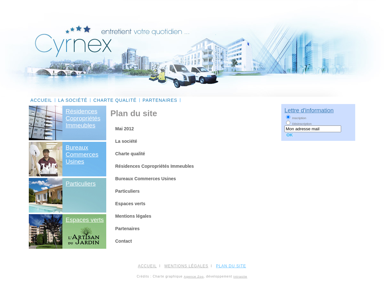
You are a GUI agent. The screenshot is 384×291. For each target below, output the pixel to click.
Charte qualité (115, 100)
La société (72, 100)
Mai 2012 (124, 128)
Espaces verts (85, 219)
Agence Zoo (194, 276)
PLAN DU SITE (231, 266)
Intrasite (240, 276)
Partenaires (160, 100)
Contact (123, 241)
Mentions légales (133, 216)
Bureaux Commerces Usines (145, 178)
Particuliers (81, 183)
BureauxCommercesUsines (82, 154)
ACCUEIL (41, 100)
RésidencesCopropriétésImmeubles (83, 118)
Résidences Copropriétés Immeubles (154, 166)
